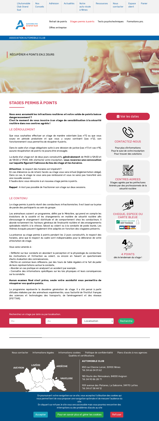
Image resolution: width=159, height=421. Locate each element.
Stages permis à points (82, 21)
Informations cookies (69, 352)
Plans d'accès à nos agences (132, 352)
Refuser (116, 414)
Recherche (126, 320)
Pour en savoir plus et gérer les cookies (79, 414)
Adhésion (54, 3)
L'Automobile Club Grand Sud (23, 6)
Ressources (102, 3)
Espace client (132, 5)
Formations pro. (135, 21)
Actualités (69, 3)
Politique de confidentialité (99, 352)
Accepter (40, 414)
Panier (144, 3)
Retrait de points (58, 21)
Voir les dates (129, 116)
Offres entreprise (58, 27)
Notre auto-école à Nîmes (85, 6)
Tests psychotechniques (111, 21)
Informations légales (43, 352)
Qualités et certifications (81, 355)
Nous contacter (118, 5)
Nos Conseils (39, 5)
